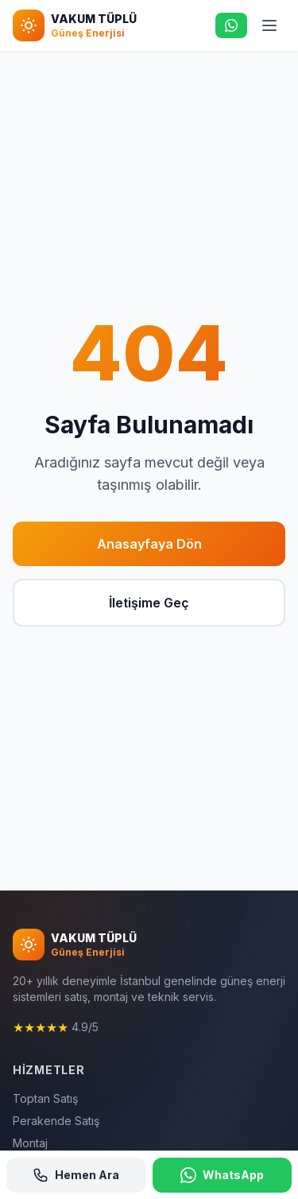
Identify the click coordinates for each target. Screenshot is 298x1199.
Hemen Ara (76, 1175)
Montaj (30, 1143)
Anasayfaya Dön (149, 544)
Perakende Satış (56, 1120)
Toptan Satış (45, 1098)
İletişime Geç (149, 603)
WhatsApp (222, 1175)
